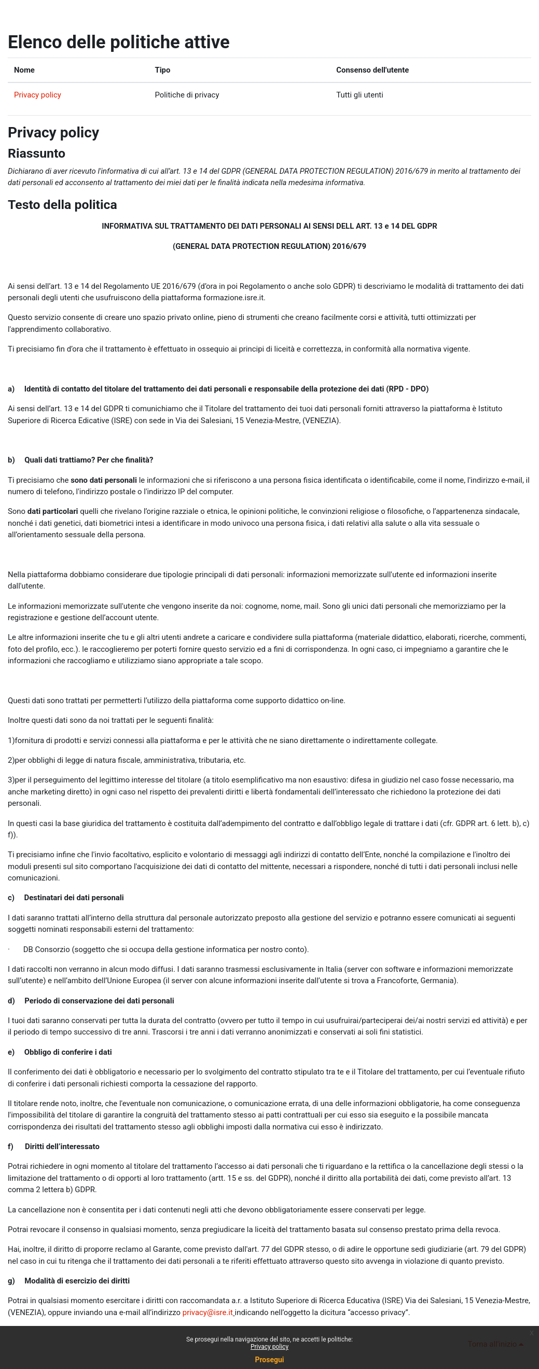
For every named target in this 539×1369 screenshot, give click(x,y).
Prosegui (269, 1360)
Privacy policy (37, 95)
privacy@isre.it (208, 1312)
